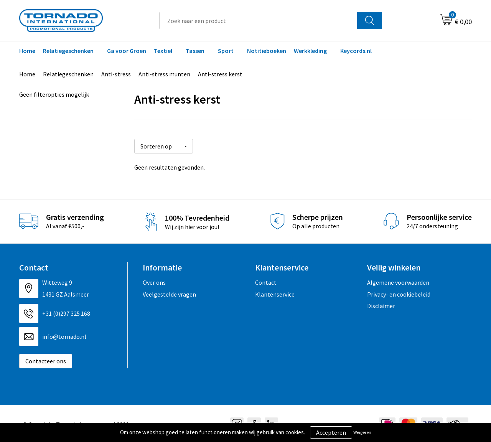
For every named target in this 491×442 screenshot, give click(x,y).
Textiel (163, 50)
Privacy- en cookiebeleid (398, 293)
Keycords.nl (356, 50)
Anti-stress (116, 74)
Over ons (154, 281)
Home (27, 50)
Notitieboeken (266, 50)
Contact (266, 281)
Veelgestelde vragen (169, 293)
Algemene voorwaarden (398, 281)
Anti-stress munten (164, 74)
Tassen (195, 50)
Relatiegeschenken (68, 50)
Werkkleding (310, 50)
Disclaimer (381, 304)
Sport (226, 50)
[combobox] (258, 20)
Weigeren (362, 432)
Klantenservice (275, 293)
